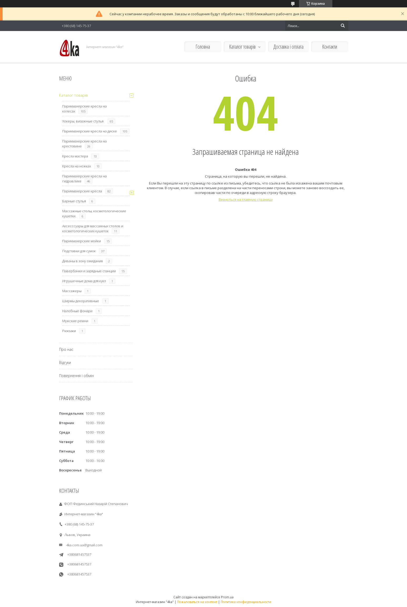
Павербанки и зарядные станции (89, 271)
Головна (202, 46)
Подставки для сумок (79, 251)
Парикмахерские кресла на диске (89, 131)
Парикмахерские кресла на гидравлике (84, 178)
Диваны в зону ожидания (82, 261)
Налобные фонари (77, 310)
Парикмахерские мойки (81, 241)
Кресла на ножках (76, 166)
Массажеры (71, 291)
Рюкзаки (69, 330)
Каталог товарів (242, 46)
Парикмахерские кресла (82, 191)
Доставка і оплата (288, 46)
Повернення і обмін (76, 375)
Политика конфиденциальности (246, 602)
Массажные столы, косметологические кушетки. (94, 213)
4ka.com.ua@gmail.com (84, 545)
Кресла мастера (75, 156)
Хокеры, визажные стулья (83, 121)
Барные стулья (74, 201)
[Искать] (343, 25)
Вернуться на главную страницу (246, 199)
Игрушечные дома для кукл (84, 281)
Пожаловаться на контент (197, 602)
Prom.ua (227, 597)
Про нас (66, 349)
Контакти (329, 46)
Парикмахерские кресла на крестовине (84, 143)
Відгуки (65, 362)
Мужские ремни (75, 320)
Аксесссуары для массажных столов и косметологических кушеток (92, 228)
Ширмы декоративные (80, 301)
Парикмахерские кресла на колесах (84, 109)
